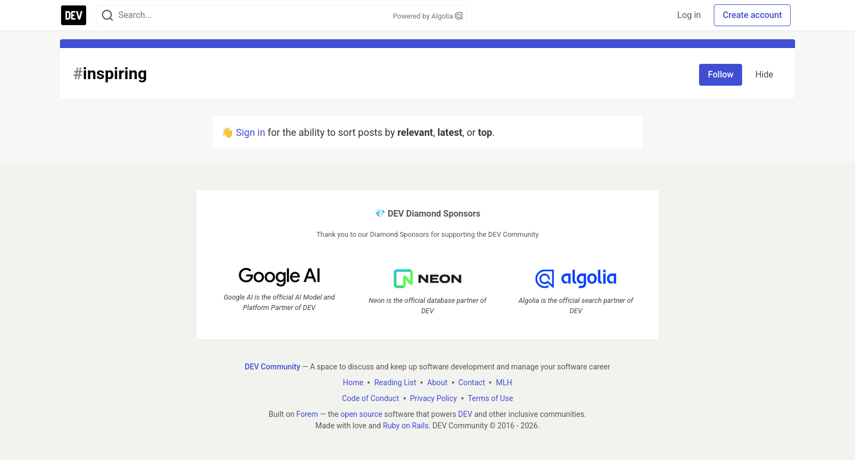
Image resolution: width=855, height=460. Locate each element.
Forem (307, 414)
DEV (465, 414)
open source (361, 414)
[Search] (107, 15)
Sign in (250, 132)
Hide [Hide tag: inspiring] (764, 74)
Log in (689, 15)
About (437, 382)
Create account (752, 15)
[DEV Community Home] (73, 15)
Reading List (395, 382)
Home (353, 382)
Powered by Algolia (427, 16)
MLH (504, 382)
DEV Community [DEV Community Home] (272, 366)
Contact (472, 382)
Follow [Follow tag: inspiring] (720, 74)
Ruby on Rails (406, 425)
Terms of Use (490, 398)
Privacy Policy (433, 398)
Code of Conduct (370, 398)
